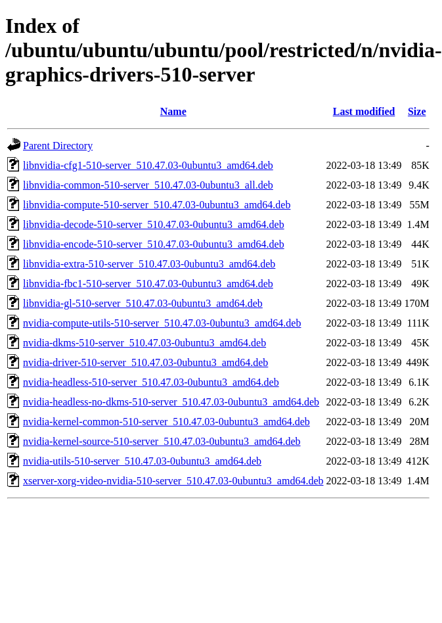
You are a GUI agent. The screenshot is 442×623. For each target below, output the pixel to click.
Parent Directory (58, 145)
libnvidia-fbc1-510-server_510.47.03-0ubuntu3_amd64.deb (148, 283)
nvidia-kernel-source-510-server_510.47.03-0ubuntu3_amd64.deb (162, 441)
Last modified (364, 111)
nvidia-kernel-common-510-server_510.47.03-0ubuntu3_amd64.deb (166, 421)
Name (173, 111)
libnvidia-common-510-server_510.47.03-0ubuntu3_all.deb (148, 185)
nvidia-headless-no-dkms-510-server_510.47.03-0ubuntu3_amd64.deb (171, 401)
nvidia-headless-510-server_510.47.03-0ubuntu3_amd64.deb (151, 382)
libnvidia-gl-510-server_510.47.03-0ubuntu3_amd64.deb (143, 303)
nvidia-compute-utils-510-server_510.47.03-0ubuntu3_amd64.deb (162, 323)
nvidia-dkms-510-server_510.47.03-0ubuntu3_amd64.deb (144, 342)
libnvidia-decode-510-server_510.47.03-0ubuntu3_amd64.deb (153, 224)
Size (417, 111)
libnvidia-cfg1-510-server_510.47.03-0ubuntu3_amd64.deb (148, 165)
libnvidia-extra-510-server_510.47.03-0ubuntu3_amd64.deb (149, 263)
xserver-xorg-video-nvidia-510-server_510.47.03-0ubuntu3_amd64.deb (173, 480)
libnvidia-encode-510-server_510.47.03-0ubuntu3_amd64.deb (153, 244)
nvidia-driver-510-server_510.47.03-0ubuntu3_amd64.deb (145, 362)
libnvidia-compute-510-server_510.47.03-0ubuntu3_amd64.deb (156, 204)
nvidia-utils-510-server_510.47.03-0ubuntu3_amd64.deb (142, 461)
